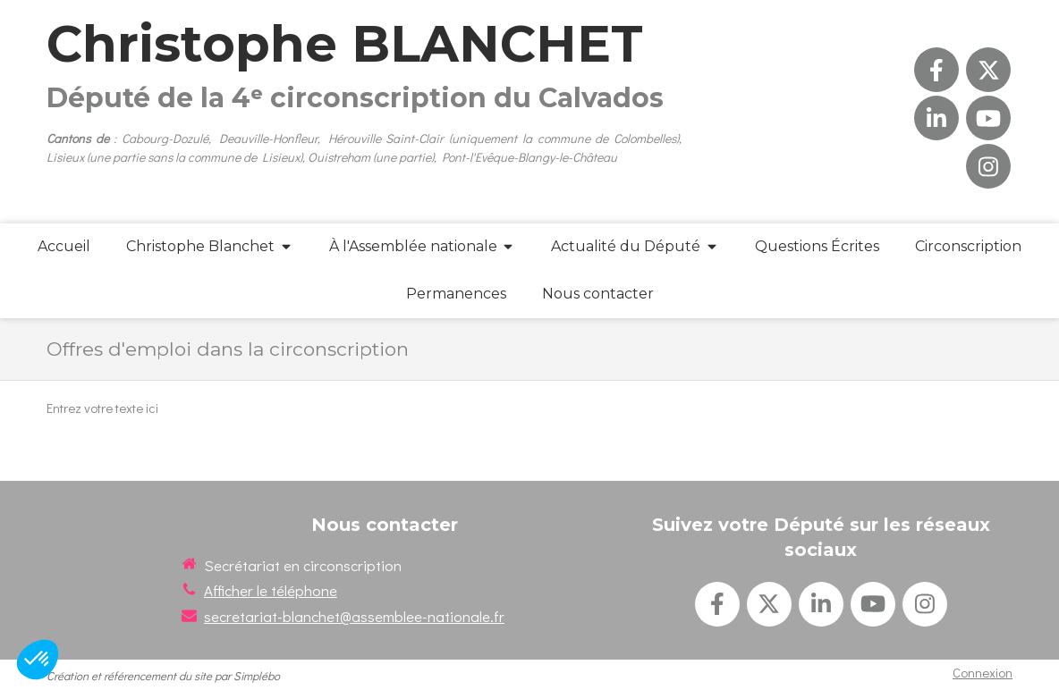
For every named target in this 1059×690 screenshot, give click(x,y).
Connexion (982, 672)
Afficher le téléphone (270, 590)
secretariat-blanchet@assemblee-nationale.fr (354, 616)
